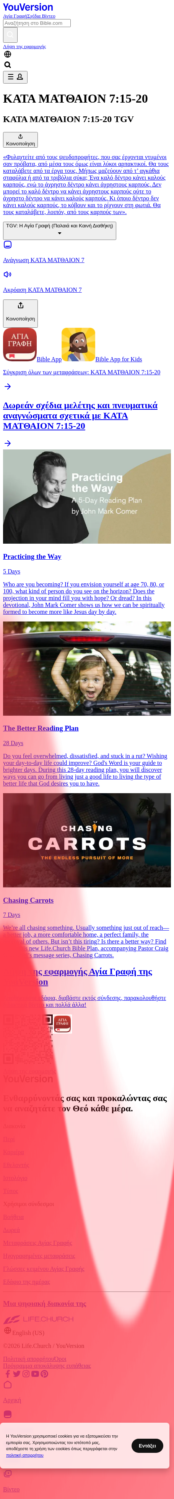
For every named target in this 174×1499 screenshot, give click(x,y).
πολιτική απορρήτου (25, 1455)
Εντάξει (147, 1446)
